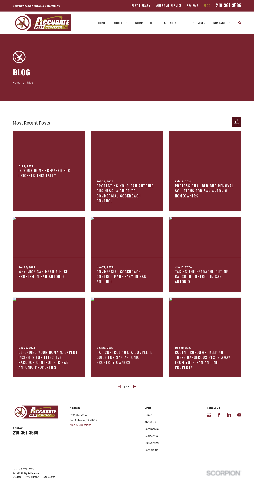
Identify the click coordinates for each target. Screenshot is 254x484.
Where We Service (169, 5)
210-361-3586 (228, 5)
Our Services (152, 443)
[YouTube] (239, 415)
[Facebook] (219, 415)
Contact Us (151, 450)
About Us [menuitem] (120, 23)
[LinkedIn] (229, 415)
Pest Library (140, 5)
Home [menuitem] (101, 23)
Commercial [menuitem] (144, 23)
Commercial (152, 429)
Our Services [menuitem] (195, 23)
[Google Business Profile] (209, 415)
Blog (207, 5)
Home (148, 415)
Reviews (192, 5)
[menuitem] (17, 477)
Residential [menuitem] (169, 23)
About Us (150, 422)
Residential (151, 436)
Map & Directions (80, 425)
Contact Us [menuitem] (221, 23)
